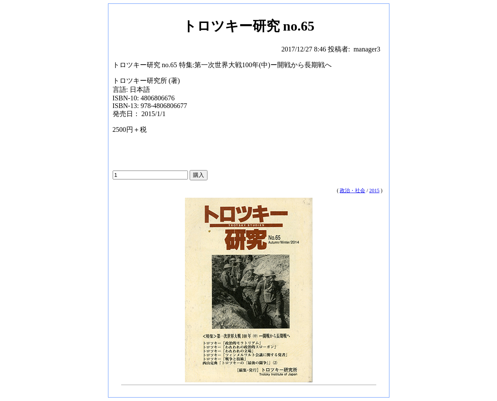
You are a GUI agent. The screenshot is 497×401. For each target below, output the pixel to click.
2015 (374, 190)
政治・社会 (352, 190)
